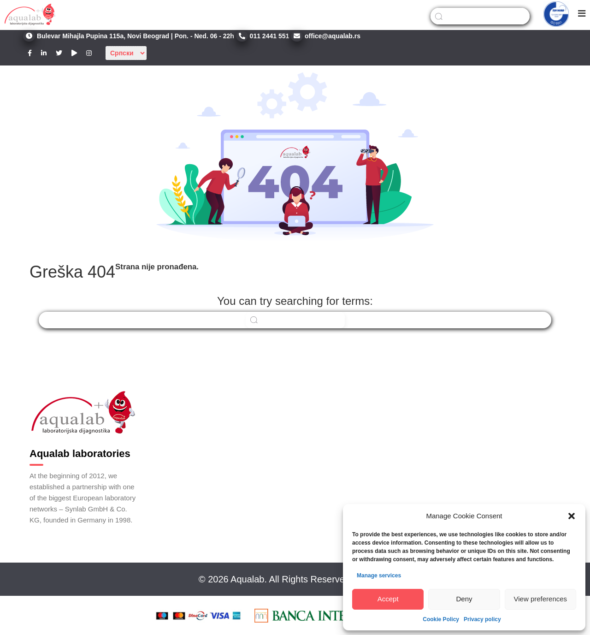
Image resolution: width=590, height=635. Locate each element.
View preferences (540, 599)
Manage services (379, 575)
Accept (388, 599)
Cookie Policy (441, 619)
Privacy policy (482, 619)
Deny (464, 599)
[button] (571, 516)
